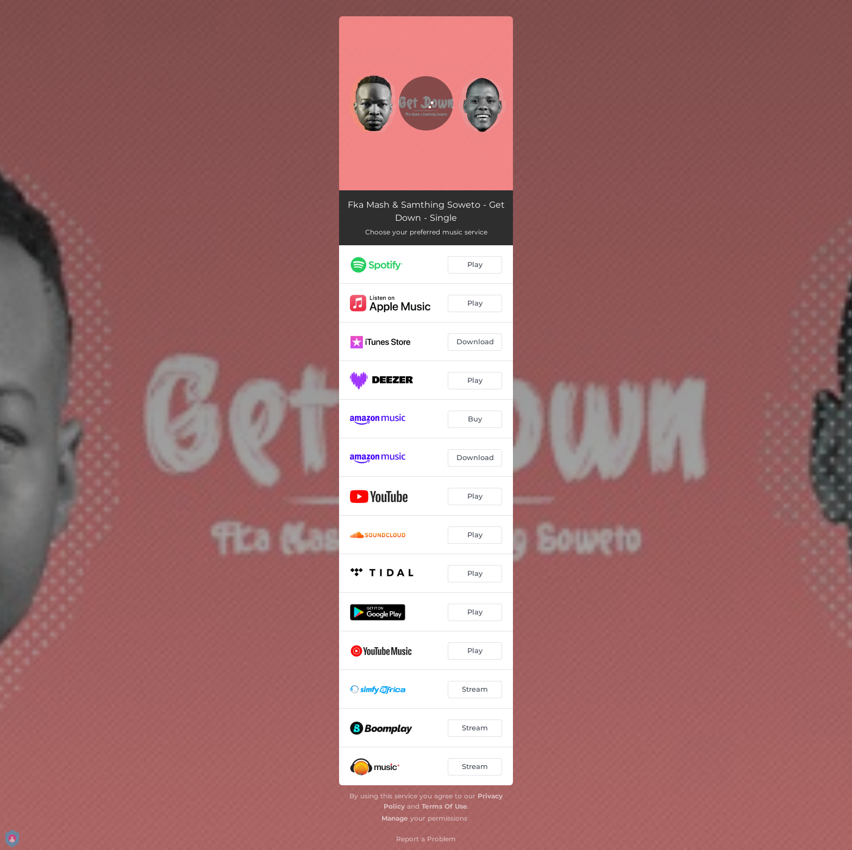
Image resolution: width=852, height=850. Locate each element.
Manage (394, 818)
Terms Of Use (444, 806)
